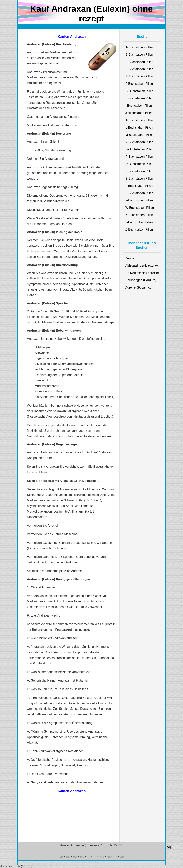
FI (88, 856)
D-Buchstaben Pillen (139, 69)
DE (61, 856)
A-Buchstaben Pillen (139, 47)
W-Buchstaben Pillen (139, 207)
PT (115, 856)
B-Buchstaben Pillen (139, 54)
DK (68, 856)
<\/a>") (27, 866)
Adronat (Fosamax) (138, 287)
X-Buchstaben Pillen (139, 215)
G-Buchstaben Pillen (139, 91)
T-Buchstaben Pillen (139, 185)
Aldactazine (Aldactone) (141, 265)
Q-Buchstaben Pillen (139, 164)
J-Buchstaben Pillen (138, 113)
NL (109, 856)
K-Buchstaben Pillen (139, 120)
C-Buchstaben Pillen (139, 61)
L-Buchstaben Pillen (139, 127)
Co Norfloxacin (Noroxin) (142, 272)
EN (82, 856)
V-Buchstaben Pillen (139, 200)
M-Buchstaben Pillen (139, 134)
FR (94, 856)
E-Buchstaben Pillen (139, 76)
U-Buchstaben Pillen (139, 193)
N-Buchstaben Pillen (139, 142)
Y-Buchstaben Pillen (139, 222)
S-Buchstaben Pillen (139, 178)
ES (75, 856)
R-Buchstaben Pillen (139, 171)
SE (122, 856)
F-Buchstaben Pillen (139, 83)
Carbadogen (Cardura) (140, 280)
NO (101, 856)
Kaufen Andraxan (72, 37)
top (169, 847)
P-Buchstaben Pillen (139, 156)
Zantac (130, 258)
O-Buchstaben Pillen (139, 149)
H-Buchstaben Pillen (139, 98)
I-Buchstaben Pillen (138, 105)
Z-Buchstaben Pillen (139, 229)
